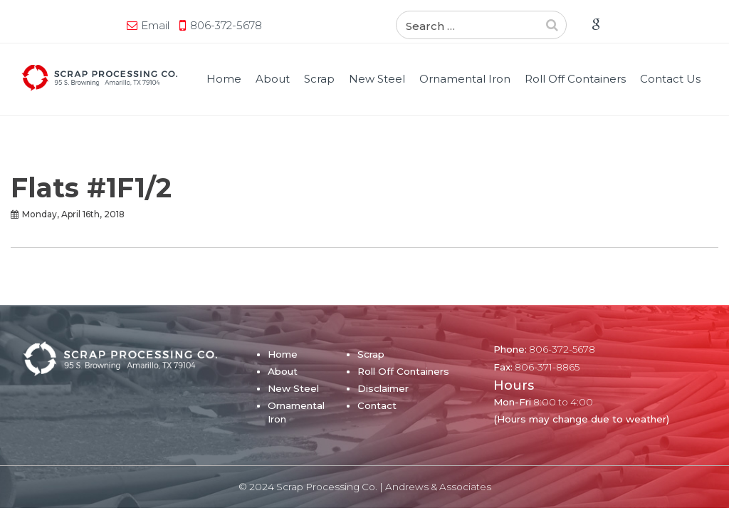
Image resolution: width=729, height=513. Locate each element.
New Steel (377, 79)
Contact (377, 405)
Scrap (319, 79)
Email (155, 25)
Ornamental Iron (464, 79)
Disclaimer (383, 388)
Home (223, 79)
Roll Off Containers (575, 79)
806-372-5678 (226, 25)
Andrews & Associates (438, 486)
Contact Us (670, 79)
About (273, 79)
